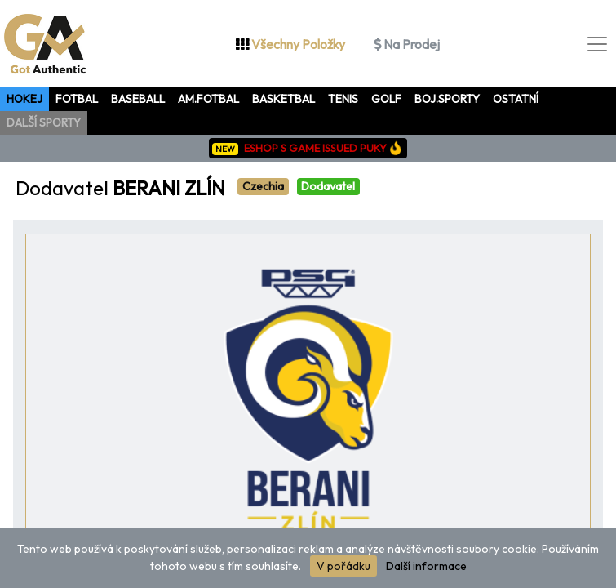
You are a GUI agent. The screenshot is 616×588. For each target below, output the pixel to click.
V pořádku (343, 566)
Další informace (426, 566)
